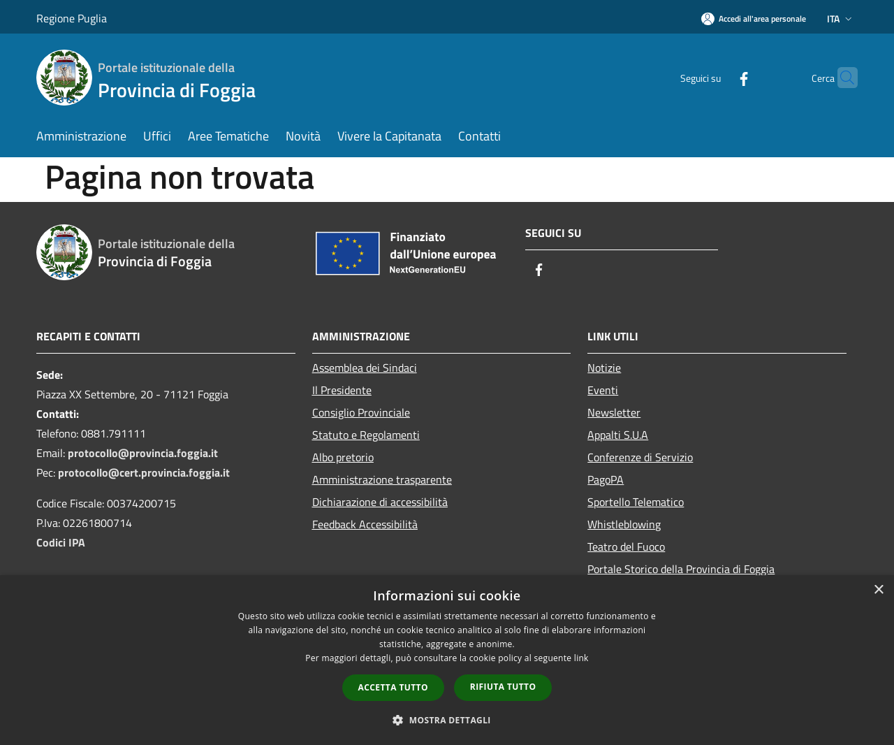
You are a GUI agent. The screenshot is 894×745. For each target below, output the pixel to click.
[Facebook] (717, 77)
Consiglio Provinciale (361, 412)
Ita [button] (841, 18)
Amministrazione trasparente (382, 479)
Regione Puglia (71, 18)
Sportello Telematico (635, 501)
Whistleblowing (624, 524)
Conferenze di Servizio (640, 457)
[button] (447, 719)
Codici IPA (60, 542)
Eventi (602, 390)
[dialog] (447, 660)
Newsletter (613, 412)
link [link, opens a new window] (581, 658)
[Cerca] (841, 77)
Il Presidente (342, 390)
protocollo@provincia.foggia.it (143, 452)
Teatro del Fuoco (626, 546)
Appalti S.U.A (617, 434)
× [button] (878, 590)
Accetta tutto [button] (393, 687)
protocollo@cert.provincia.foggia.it (144, 472)
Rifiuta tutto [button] (503, 687)
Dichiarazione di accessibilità (380, 501)
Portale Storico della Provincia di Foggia (681, 568)
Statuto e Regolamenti (366, 434)
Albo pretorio (343, 457)
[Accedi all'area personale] (753, 18)
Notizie (604, 367)
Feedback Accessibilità (365, 524)
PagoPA (605, 479)
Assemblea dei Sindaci (364, 367)
